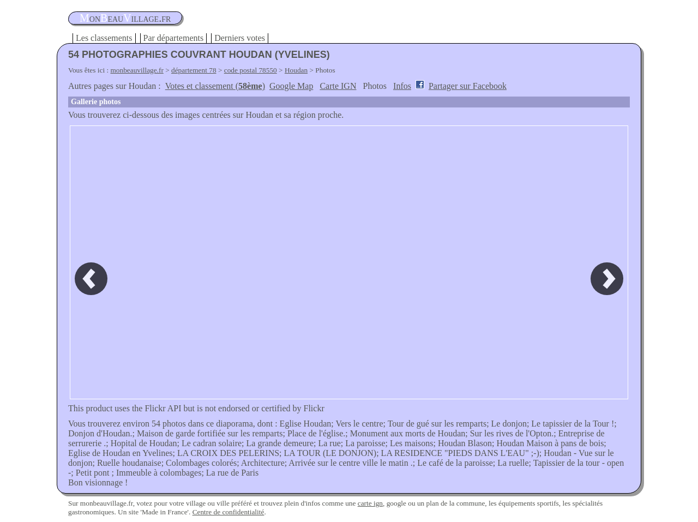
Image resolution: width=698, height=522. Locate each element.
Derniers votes (239, 38)
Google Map (291, 86)
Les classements (104, 38)
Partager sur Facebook (468, 86)
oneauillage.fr (125, 18)
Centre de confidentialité (228, 512)
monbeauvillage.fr (137, 70)
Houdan (296, 70)
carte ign (370, 503)
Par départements (173, 38)
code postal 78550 (250, 70)
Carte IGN (338, 86)
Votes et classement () (215, 86)
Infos (402, 86)
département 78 (193, 70)
